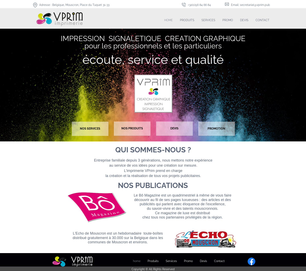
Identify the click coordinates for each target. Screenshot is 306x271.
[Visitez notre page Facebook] (251, 261)
